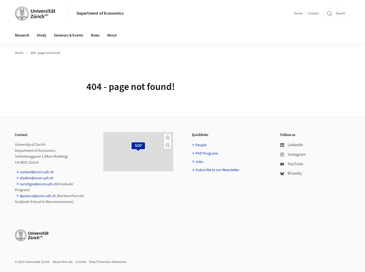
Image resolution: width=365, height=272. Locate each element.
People (201, 145)
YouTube (291, 164)
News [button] (95, 35)
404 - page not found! (45, 53)
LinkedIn (291, 145)
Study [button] (41, 35)
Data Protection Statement (107, 262)
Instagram (293, 154)
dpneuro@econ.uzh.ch (38, 196)
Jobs (199, 161)
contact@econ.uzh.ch (37, 172)
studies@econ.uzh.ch (37, 178)
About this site (63, 262)
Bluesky (291, 173)
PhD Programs (207, 153)
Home (298, 13)
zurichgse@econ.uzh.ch (38, 184)
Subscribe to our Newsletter (217, 169)
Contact (313, 13)
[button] (167, 137)
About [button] (112, 35)
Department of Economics (100, 13)
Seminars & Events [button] (68, 35)
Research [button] (22, 35)
